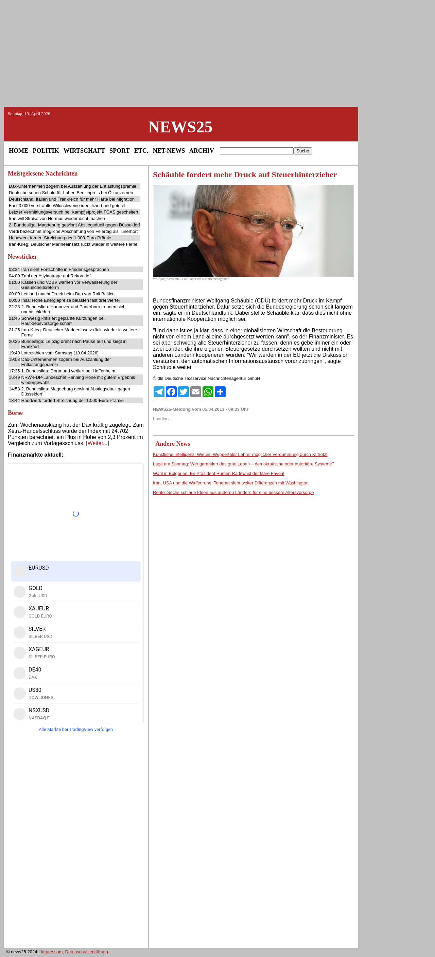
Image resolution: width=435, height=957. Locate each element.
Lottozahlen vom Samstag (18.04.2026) (60, 352)
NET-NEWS (169, 150)
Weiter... (97, 443)
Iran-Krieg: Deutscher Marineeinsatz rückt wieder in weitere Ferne (73, 244)
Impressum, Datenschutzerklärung (74, 951)
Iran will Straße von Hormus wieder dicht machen (57, 218)
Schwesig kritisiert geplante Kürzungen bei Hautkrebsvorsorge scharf (63, 321)
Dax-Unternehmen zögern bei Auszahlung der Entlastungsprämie (72, 186)
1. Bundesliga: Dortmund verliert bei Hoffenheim (68, 370)
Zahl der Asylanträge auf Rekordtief (56, 275)
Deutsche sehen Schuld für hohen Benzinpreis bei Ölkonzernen (71, 192)
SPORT (119, 150)
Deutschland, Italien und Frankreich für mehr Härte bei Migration (72, 199)
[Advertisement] (217, 52)
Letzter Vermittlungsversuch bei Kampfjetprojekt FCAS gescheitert (73, 212)
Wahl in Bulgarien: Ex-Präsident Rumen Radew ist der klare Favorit (218, 473)
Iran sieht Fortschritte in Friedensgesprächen (65, 269)
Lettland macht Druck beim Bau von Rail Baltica (68, 293)
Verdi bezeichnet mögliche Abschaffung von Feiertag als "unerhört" (74, 231)
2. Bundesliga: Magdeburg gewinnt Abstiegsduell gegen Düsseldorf (74, 224)
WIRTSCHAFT (84, 150)
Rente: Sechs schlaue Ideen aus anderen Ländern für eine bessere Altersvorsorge (233, 492)
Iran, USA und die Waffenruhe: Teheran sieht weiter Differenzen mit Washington (231, 482)
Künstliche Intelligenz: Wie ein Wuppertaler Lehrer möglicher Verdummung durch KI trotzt (240, 454)
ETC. (141, 150)
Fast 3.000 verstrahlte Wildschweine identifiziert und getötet (67, 205)
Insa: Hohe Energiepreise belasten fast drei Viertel (70, 300)
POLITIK (46, 150)
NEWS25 (180, 127)
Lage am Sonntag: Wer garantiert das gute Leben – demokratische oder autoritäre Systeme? (243, 463)
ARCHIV (201, 150)
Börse (15, 412)
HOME (18, 150)
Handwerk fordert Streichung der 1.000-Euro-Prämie (60, 237)
